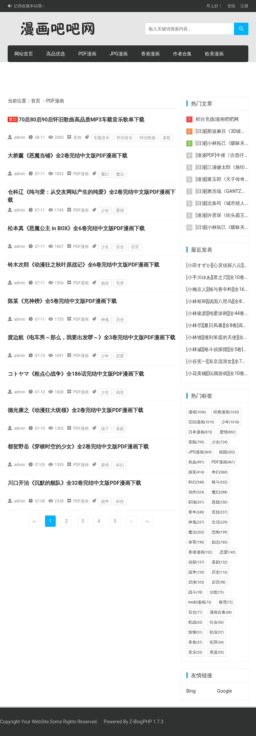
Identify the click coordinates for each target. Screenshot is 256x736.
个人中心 (119, 70)
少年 (105, 356)
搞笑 (105, 283)
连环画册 (23, 70)
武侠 (196, 582)
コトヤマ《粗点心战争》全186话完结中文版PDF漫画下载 (76, 374)
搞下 (105, 428)
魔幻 (105, 174)
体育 (196, 542)
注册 (244, 6)
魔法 (120, 174)
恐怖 (220, 532)
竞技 (220, 512)
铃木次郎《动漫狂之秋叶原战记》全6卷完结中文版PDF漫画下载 (83, 265)
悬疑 (220, 502)
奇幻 (220, 472)
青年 (196, 512)
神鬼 (105, 319)
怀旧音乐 (125, 137)
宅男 (120, 283)
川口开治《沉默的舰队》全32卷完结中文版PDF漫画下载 (74, 483)
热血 (196, 462)
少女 (105, 210)
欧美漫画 (214, 53)
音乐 (195, 652)
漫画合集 (221, 612)
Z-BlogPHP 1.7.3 (146, 721)
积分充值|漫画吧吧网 (217, 119)
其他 (77, 137)
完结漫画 (201, 422)
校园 (227, 452)
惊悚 (195, 632)
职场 (196, 502)
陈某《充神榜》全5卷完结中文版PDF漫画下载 (62, 301)
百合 (120, 247)
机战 (195, 622)
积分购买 (55, 70)
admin (19, 137)
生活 (220, 522)
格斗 (220, 482)
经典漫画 (226, 412)
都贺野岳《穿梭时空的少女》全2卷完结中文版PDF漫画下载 (78, 446)
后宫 (135, 247)
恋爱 (120, 356)
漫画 (197, 412)
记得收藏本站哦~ (29, 6)
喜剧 (120, 428)
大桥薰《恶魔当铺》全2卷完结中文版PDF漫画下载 (67, 155)
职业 (217, 632)
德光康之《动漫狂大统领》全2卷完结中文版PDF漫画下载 (75, 410)
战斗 (195, 592)
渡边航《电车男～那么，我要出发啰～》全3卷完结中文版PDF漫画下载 (91, 337)
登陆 (231, 6)
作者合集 (182, 53)
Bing (191, 691)
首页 (35, 100)
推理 (226, 602)
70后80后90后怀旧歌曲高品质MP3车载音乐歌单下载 (81, 119)
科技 (120, 501)
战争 (105, 501)
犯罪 (217, 642)
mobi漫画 (199, 602)
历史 (120, 319)
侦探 (196, 562)
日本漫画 (200, 432)
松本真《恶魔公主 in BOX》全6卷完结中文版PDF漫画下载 (76, 228)
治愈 (217, 592)
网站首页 (23, 53)
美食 (195, 642)
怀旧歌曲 (148, 137)
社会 (217, 622)
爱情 (120, 210)
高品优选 (55, 53)
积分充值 (87, 70)
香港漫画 (150, 53)
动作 (196, 492)
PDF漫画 (87, 53)
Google (224, 691)
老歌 (167, 137)
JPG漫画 (119, 53)
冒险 (196, 442)
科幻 (120, 465)
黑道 (217, 652)
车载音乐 (102, 137)
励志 (220, 542)
